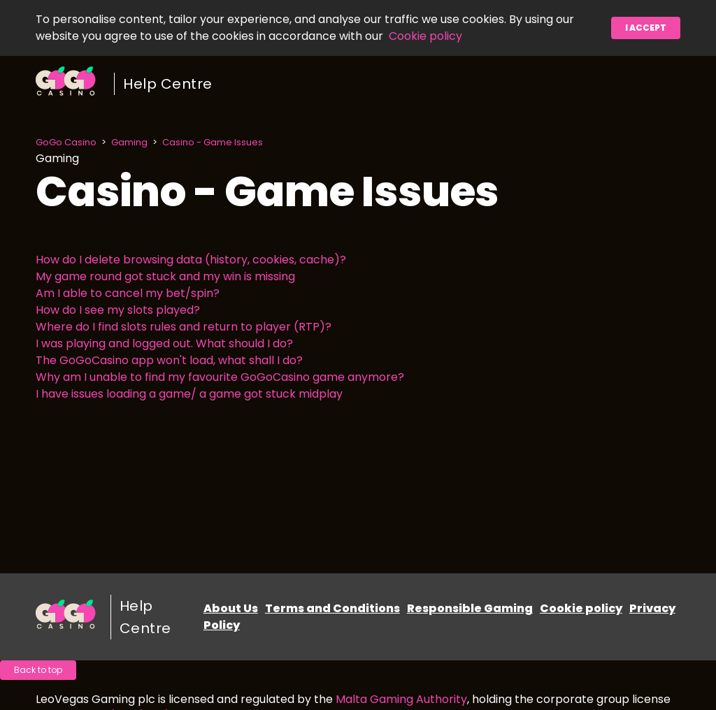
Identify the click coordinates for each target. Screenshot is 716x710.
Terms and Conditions (332, 608)
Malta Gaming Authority (401, 699)
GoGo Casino (66, 142)
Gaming (129, 142)
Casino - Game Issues (212, 142)
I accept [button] (645, 28)
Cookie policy (425, 36)
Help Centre (168, 84)
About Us (230, 608)
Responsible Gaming (470, 608)
